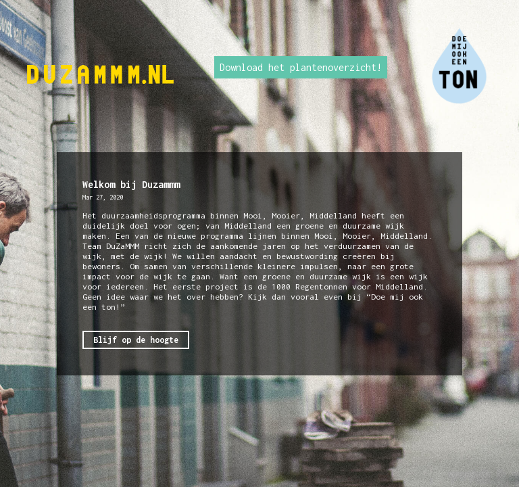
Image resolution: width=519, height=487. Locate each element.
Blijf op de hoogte (135, 340)
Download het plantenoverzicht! (301, 67)
